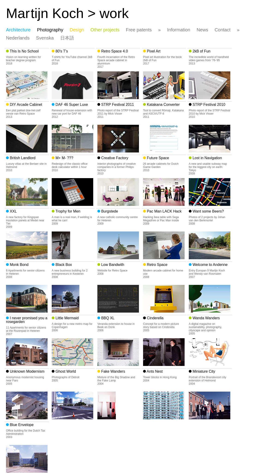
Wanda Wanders (206, 318)
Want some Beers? (208, 211)
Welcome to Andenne (210, 265)
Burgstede (109, 211)
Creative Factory (114, 158)
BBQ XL (107, 318)
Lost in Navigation (207, 158)
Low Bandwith (112, 265)
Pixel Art (153, 51)
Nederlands (18, 37)
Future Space (157, 158)
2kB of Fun (201, 51)
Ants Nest (154, 371)
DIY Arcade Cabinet (25, 105)
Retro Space (156, 265)
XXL (13, 211)
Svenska (45, 37)
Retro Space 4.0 (114, 51)
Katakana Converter (163, 105)
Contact (223, 29)
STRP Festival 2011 (117, 105)
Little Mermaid (66, 318)
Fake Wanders (112, 371)
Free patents (139, 29)
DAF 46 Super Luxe (71, 105)
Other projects (105, 29)
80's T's (61, 51)
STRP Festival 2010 (208, 105)
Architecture (18, 29)
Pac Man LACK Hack (164, 211)
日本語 (67, 37)
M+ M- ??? (63, 158)
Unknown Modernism (27, 371)
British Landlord (22, 158)
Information (178, 29)
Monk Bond (18, 265)
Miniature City (203, 371)
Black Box (63, 265)
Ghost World (65, 371)
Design (77, 29)
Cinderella (154, 318)
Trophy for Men (67, 211)
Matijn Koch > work (67, 13)
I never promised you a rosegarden (26, 320)
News (202, 29)
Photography (50, 29)
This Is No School (24, 51)
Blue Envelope (21, 425)
